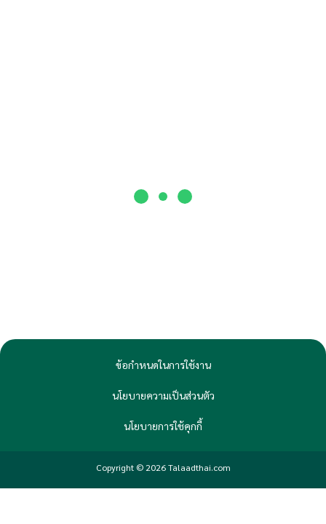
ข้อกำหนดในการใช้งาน (163, 364)
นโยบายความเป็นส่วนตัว (163, 395)
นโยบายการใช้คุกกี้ (163, 425)
